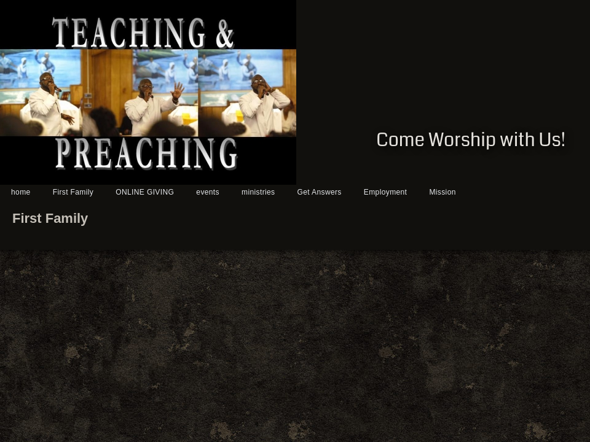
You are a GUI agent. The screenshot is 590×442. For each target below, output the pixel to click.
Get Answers (319, 192)
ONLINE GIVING (145, 192)
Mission (442, 192)
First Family (73, 192)
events (207, 192)
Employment (385, 192)
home (21, 192)
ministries (258, 192)
